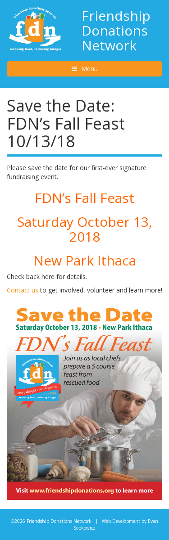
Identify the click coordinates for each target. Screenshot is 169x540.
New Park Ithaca (84, 260)
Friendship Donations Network (116, 30)
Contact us (22, 290)
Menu (97, 68)
